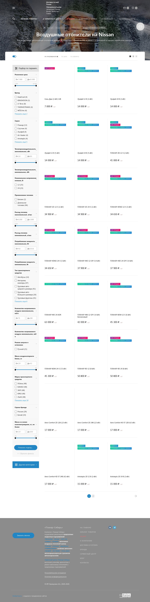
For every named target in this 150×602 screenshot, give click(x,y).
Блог (82, 558)
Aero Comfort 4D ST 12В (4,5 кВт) (122, 423)
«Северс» (48, 541)
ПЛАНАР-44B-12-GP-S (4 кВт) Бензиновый (88, 316)
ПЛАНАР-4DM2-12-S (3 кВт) (121, 207)
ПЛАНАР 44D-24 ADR (53, 315)
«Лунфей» (55, 541)
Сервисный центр (88, 554)
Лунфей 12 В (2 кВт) (85, 99)
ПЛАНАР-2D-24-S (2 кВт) (87, 207)
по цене (64, 56)
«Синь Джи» (65, 551)
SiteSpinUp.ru (17, 596)
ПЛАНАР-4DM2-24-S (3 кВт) (55, 261)
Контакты (84, 563)
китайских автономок (64, 548)
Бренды (83, 549)
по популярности (51, 56)
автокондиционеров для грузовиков (57, 553)
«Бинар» (57, 539)
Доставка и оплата (89, 545)
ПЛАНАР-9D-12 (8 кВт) (86, 369)
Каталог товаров (88, 532)
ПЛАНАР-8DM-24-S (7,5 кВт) (55, 369)
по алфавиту (74, 56)
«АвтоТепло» (64, 546)
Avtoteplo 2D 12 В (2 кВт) (87, 476)
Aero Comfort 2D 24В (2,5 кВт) (88, 423)
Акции (83, 536)
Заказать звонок (23, 535)
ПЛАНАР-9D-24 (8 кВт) (119, 369)
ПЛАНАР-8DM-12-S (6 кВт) (120, 315)
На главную (85, 527)
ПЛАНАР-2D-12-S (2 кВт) (54, 207)
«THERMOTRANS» (51, 548)
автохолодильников (51, 555)
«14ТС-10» (63, 539)
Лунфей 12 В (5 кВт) (52, 153)
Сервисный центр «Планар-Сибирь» (57, 560)
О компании (86, 541)
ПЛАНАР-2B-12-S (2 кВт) (119, 153)
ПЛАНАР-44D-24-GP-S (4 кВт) (121, 261)
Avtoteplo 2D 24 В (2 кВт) (119, 476)
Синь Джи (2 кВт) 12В (53, 99)
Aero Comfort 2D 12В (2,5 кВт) (56, 423)
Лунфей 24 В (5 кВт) (85, 153)
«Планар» (48, 546)
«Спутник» (55, 546)
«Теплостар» (49, 539)
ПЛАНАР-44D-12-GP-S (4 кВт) (88, 261)
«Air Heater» (56, 551)
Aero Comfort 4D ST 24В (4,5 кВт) (57, 476)
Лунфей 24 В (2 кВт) (117, 99)
